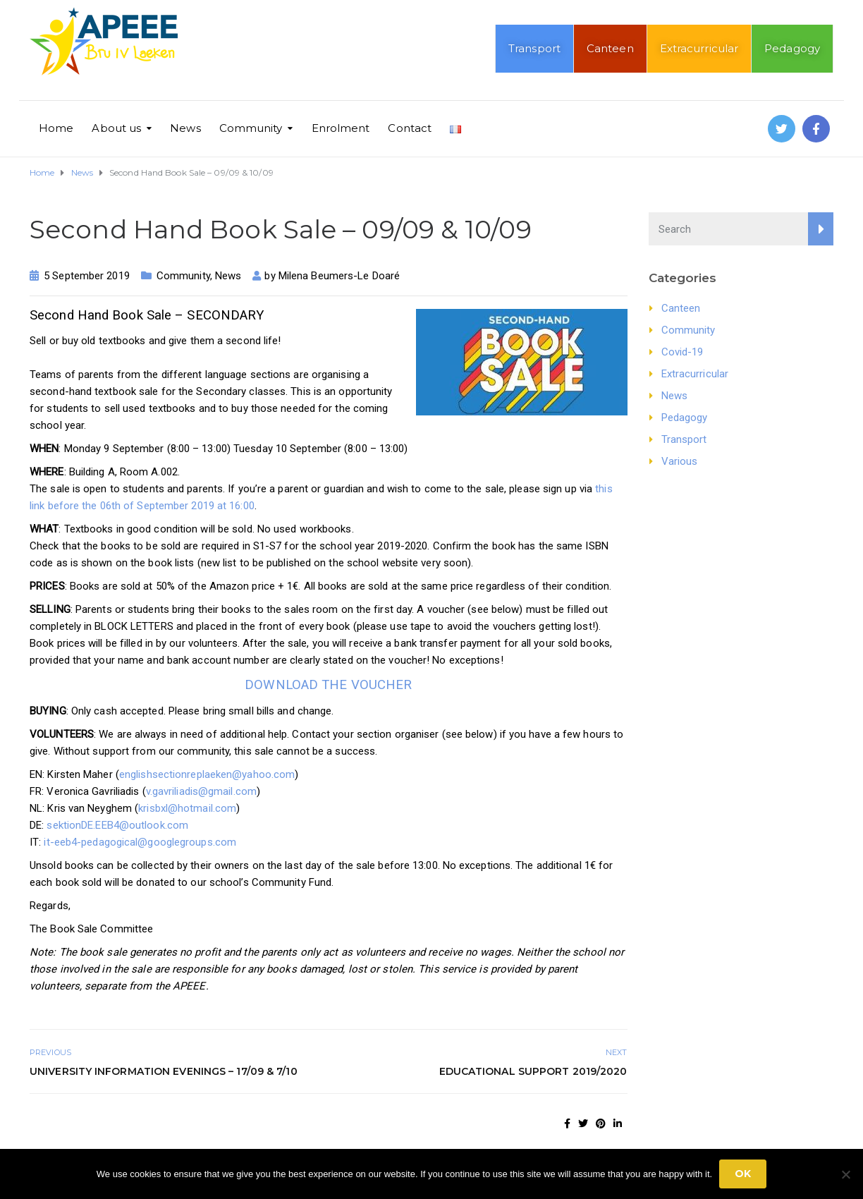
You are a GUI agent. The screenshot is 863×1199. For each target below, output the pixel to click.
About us (116, 128)
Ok (743, 1173)
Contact (410, 128)
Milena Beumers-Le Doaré (339, 275)
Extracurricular (699, 48)
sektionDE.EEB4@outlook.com (117, 825)
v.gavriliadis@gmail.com (201, 791)
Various (679, 461)
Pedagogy (792, 48)
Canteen (610, 48)
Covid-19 (682, 352)
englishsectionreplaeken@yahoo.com (207, 774)
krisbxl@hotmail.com (187, 808)
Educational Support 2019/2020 (533, 1071)
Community (251, 128)
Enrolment (341, 128)
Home (56, 128)
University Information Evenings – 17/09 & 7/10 (164, 1071)
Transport (534, 48)
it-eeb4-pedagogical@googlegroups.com (138, 842)
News (185, 128)
